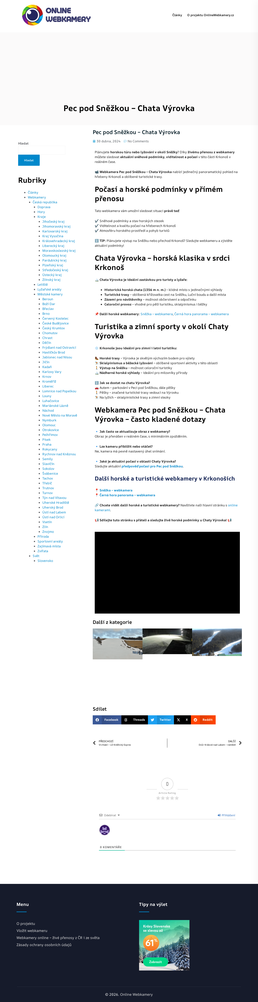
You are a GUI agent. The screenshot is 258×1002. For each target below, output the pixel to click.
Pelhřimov (50, 434)
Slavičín (48, 464)
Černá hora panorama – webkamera (201, 314)
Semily (47, 459)
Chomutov (49, 333)
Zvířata (42, 551)
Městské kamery (50, 294)
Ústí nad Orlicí (53, 517)
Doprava (43, 207)
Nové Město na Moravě (59, 415)
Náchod (48, 410)
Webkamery (37, 197)
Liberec (48, 386)
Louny (46, 396)
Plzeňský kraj (52, 265)
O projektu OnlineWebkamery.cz (210, 15)
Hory (41, 212)
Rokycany (49, 449)
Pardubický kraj (54, 260)
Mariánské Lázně (55, 405)
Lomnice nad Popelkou (59, 391)
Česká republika (45, 202)
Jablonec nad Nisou (57, 357)
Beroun (47, 299)
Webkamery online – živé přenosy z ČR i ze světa (58, 937)
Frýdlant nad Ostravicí (59, 347)
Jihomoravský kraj (56, 226)
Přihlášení (226, 815)
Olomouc (49, 425)
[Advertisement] (129, 60)
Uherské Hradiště (55, 502)
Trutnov (48, 488)
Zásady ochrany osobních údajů (44, 944)
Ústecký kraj (52, 275)
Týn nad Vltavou (54, 497)
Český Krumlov (53, 328)
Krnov (46, 376)
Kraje (41, 216)
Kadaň (47, 367)
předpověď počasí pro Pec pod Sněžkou (152, 466)
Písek (46, 439)
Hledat (23, 143)
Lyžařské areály (49, 289)
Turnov (47, 493)
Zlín (45, 527)
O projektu (26, 923)
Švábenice (50, 473)
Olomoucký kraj (54, 255)
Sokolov (48, 468)
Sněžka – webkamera (156, 314)
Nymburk (49, 420)
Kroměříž (49, 381)
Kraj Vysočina (52, 236)
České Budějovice (55, 323)
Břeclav (48, 308)
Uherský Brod (52, 507)
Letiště (42, 284)
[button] (107, 719)
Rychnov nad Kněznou (59, 454)
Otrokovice (50, 430)
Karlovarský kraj (55, 231)
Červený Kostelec (55, 318)
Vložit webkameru (32, 930)
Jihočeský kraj (53, 221)
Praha (46, 444)
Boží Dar (48, 304)
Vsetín (47, 522)
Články (177, 15)
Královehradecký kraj (58, 241)
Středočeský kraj (55, 270)
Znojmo (48, 531)
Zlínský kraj (51, 279)
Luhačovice (50, 401)
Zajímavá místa (49, 546)
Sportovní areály (50, 541)
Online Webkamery (136, 994)
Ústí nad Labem (54, 512)
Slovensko (45, 560)
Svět (36, 556)
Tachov (47, 478)
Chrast (47, 338)
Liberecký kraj (53, 245)
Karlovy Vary (51, 371)
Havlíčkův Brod (53, 352)
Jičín (46, 362)
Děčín (46, 342)
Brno (46, 313)
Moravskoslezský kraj (59, 250)
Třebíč (47, 483)
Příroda (43, 536)
